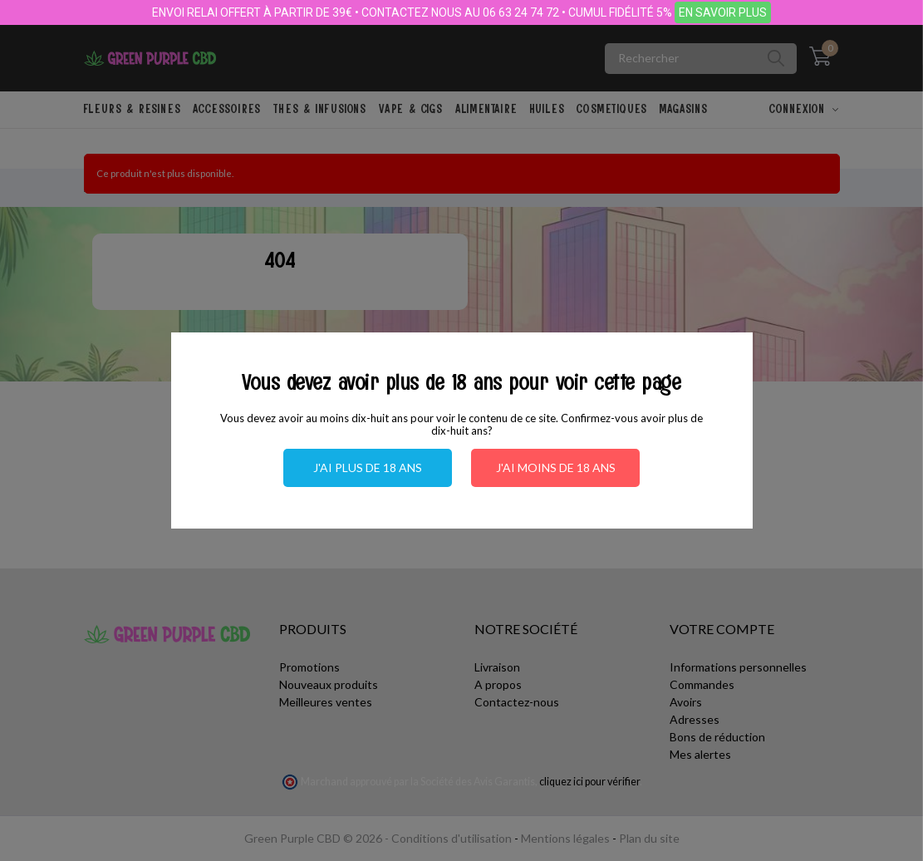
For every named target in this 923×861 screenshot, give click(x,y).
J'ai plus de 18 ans (367, 467)
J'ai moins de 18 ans (556, 467)
